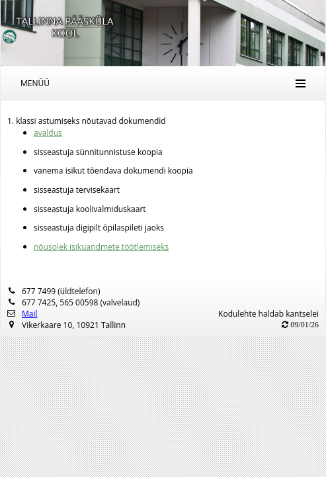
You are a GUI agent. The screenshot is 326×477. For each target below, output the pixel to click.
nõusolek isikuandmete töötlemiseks (101, 246)
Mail (30, 313)
